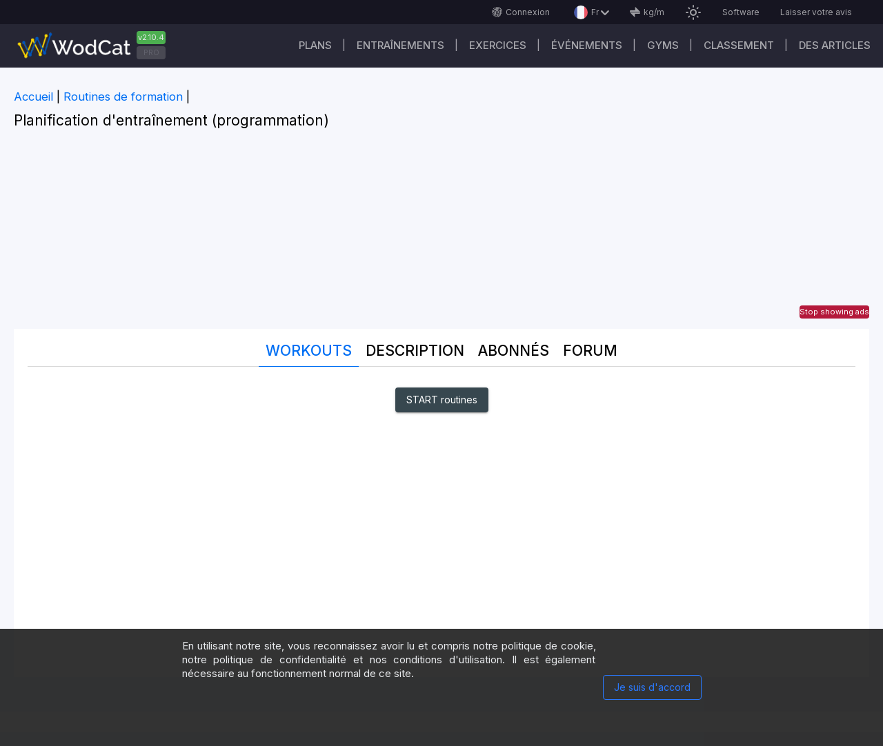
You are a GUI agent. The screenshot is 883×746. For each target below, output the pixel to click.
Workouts (309, 350)
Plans (315, 45)
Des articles (835, 45)
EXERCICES (497, 45)
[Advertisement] (441, 232)
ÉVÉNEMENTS (586, 45)
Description (415, 350)
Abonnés (513, 350)
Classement (739, 45)
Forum (590, 350)
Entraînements (400, 45)
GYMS (663, 45)
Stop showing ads (834, 311)
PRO (151, 52)
